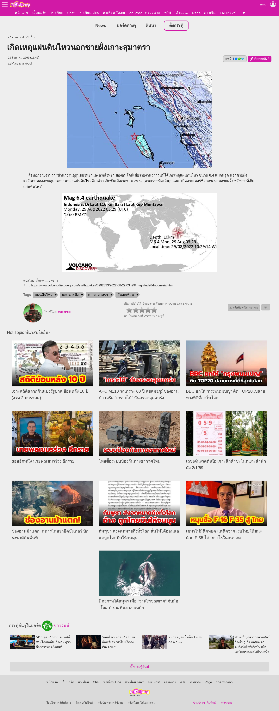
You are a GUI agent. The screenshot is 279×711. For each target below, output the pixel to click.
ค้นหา (151, 25)
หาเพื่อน (57, 12)
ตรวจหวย (152, 12)
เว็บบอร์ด (39, 12)
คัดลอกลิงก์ (260, 59)
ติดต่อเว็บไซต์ (84, 702)
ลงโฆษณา (226, 702)
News (100, 25)
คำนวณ (182, 12)
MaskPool (25, 63)
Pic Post (135, 13)
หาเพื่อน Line (89, 12)
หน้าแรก (21, 12)
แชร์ (234, 58)
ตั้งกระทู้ (176, 25)
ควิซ (167, 12)
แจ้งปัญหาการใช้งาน (110, 702)
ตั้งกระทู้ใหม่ (139, 667)
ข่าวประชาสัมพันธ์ (204, 702)
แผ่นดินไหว (82, 181)
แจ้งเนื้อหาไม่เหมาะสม (141, 702)
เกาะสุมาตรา (98, 295)
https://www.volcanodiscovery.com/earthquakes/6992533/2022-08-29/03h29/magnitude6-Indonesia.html (102, 285)
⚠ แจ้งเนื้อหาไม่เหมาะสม (243, 307)
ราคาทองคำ (228, 12)
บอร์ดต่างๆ (126, 25)
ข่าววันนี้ (27, 37)
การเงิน (209, 12)
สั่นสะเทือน (125, 295)
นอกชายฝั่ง (70, 295)
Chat (70, 13)
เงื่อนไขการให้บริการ (58, 702)
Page (196, 13)
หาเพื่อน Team (114, 12)
